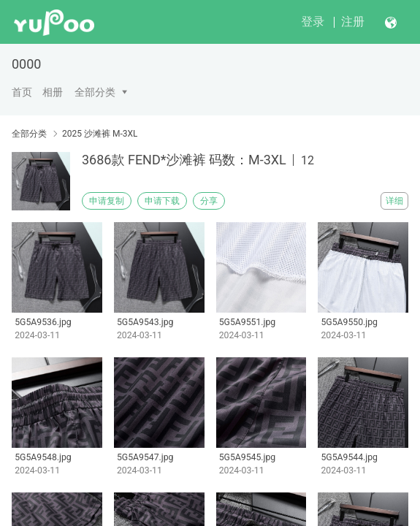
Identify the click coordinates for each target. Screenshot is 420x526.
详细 (394, 201)
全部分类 (95, 92)
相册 (52, 92)
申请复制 (106, 201)
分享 (209, 201)
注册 (352, 21)
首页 (22, 92)
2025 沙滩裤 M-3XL (99, 134)
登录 (312, 21)
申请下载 (162, 201)
